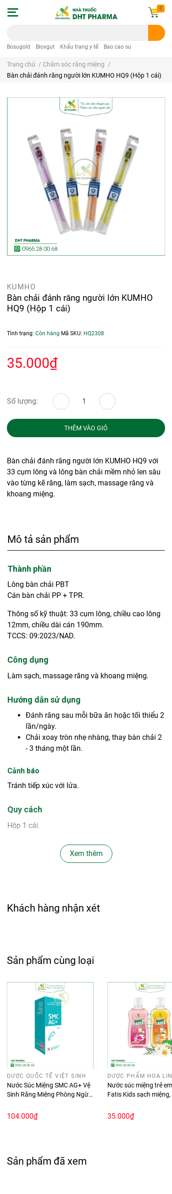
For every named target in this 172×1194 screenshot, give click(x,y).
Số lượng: (22, 401)
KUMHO (21, 286)
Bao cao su (117, 47)
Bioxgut (45, 47)
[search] (156, 33)
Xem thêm (86, 853)
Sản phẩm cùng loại (50, 960)
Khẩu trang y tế (79, 47)
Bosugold (18, 47)
